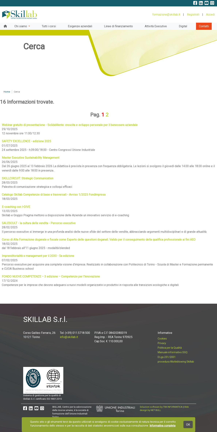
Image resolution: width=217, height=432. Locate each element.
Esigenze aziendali (80, 26)
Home (7, 91)
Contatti (204, 26)
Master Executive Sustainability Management (30, 157)
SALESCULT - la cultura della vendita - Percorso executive (39, 223)
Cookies (162, 338)
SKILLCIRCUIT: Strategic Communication (27, 178)
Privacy (162, 343)
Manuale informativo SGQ (172, 352)
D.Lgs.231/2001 (167, 357)
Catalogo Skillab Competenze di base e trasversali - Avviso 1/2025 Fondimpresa (53, 194)
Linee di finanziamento (118, 26)
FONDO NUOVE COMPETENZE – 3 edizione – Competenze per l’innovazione (51, 276)
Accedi (210, 14)
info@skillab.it (69, 337)
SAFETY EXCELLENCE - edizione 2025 (26, 141)
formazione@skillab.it (166, 14)
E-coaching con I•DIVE (16, 207)
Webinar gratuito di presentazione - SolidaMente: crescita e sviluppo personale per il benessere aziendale (70, 125)
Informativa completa (162, 425)
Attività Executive (156, 26)
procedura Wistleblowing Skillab (176, 361)
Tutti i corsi (49, 26)
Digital (183, 26)
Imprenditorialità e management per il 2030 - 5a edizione (38, 256)
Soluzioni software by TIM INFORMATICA (161, 406)
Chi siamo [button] (21, 26)
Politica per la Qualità (170, 347)
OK (188, 424)
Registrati (193, 14)
